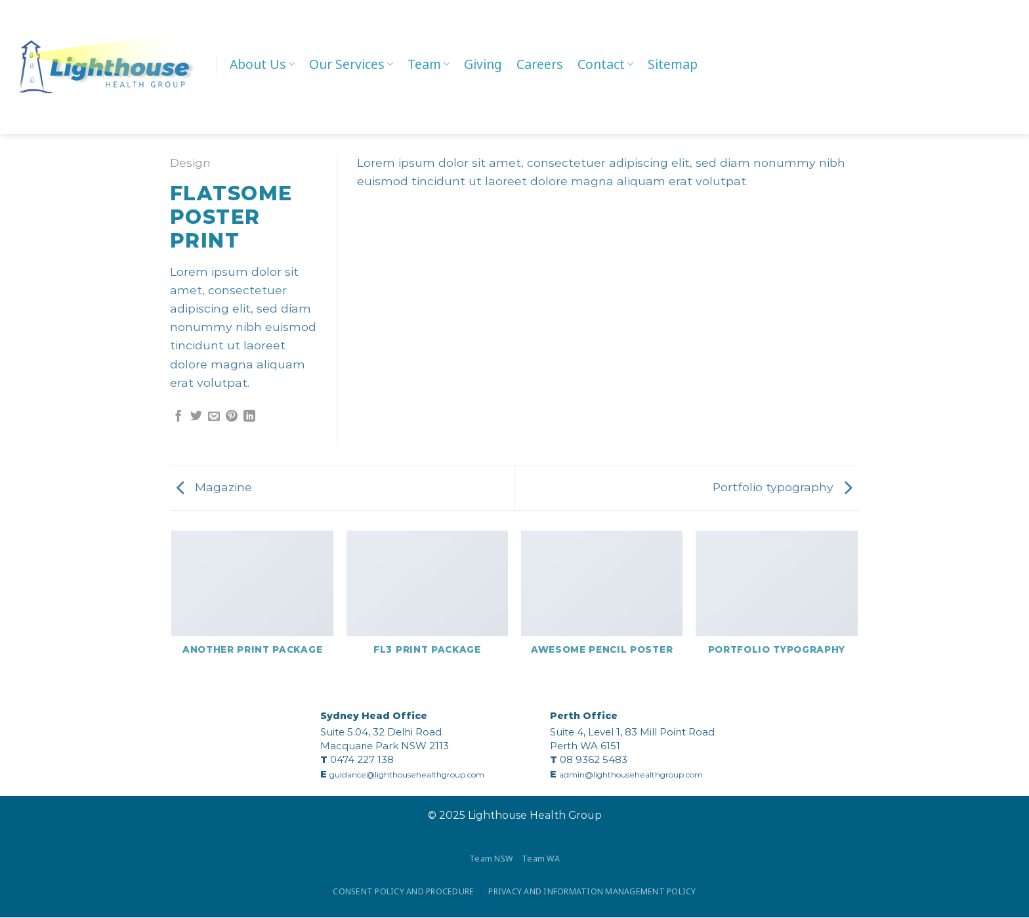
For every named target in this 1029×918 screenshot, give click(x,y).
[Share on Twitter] (196, 417)
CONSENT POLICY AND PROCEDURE (402, 892)
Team (429, 64)
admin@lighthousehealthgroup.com (631, 774)
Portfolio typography (782, 487)
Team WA (541, 859)
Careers (539, 64)
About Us (262, 64)
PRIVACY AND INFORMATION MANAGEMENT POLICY (594, 892)
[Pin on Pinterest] (232, 417)
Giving (483, 64)
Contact (605, 64)
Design (190, 162)
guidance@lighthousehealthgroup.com (406, 774)
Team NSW (491, 859)
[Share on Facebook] (178, 417)
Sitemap (673, 64)
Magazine (214, 487)
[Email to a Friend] (214, 417)
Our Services (351, 64)
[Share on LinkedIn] (249, 417)
